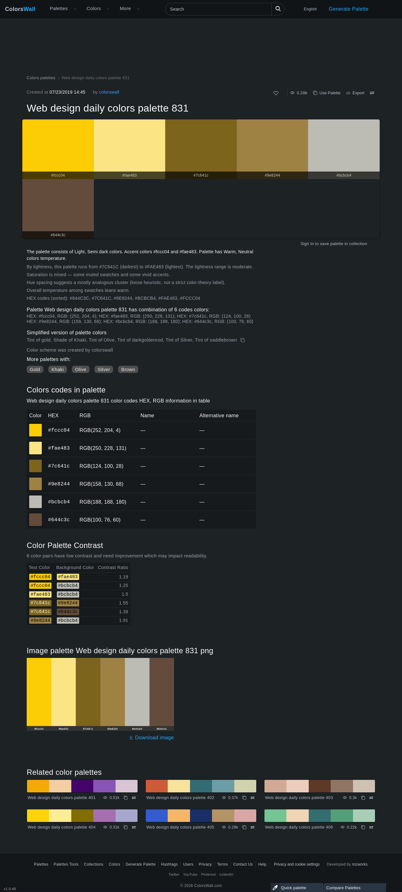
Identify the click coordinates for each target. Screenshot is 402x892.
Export (355, 92)
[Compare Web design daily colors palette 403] (371, 798)
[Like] (276, 93)
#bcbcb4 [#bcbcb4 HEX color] (36, 497)
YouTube (190, 874)
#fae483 (59, 448)
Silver (104, 369)
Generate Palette (348, 9)
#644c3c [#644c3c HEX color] (36, 515)
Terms (222, 864)
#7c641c (59, 465)
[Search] (225, 9)
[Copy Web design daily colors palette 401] (125, 798)
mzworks (360, 864)
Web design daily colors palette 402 (180, 797)
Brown (128, 369)
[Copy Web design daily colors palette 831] (243, 340)
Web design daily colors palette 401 (61, 797)
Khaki (58, 369)
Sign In (307, 243)
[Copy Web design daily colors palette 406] (363, 827)
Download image (151, 737)
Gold (35, 369)
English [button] (310, 9)
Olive (80, 369)
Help (262, 864)
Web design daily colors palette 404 (61, 827)
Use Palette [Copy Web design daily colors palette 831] (326, 92)
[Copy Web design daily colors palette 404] (125, 827)
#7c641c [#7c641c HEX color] (36, 461)
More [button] (125, 8)
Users (188, 864)
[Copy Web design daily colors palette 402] (244, 798)
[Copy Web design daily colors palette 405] (244, 827)
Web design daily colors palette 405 (180, 827)
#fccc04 (59, 430)
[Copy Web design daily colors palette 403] (363, 798)
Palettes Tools (66, 864)
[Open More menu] (75, 9)
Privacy (205, 864)
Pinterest (208, 874)
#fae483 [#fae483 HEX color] (36, 444)
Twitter (174, 874)
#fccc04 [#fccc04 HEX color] (36, 426)
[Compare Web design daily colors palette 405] (252, 827)
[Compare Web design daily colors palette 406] (371, 827)
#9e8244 (59, 483)
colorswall (109, 92)
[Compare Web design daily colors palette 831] (372, 93)
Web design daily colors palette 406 (299, 827)
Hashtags (169, 864)
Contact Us (243, 864)
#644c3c (59, 519)
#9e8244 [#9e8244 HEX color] (36, 479)
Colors (20, 9)
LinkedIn (226, 874)
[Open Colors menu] (108, 9)
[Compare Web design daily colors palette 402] (252, 798)
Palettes (59, 8)
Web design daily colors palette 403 (299, 797)
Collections (93, 864)
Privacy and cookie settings (296, 864)
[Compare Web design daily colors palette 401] (134, 798)
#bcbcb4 (59, 501)
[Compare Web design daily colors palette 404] (134, 827)
